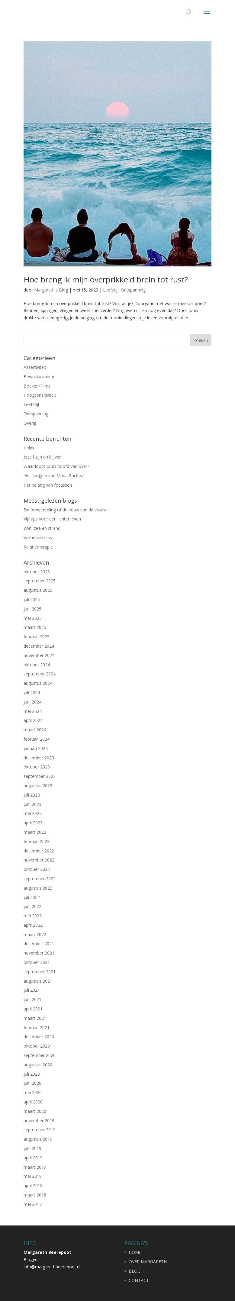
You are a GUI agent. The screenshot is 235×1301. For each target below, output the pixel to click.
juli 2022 (32, 897)
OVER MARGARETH (148, 1261)
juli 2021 (32, 990)
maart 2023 (35, 832)
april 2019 (33, 1158)
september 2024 (40, 674)
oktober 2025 (37, 572)
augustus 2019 (38, 1139)
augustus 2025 (38, 590)
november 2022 (39, 860)
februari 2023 (37, 841)
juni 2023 (32, 804)
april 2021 (33, 1009)
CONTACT (139, 1280)
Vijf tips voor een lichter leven (52, 519)
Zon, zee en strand (42, 528)
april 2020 (33, 1102)
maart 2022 (35, 934)
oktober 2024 (37, 665)
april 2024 (33, 720)
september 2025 (40, 581)
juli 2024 (32, 692)
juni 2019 (32, 1148)
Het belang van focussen (48, 485)
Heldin (30, 448)
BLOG (134, 1271)
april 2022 (33, 925)
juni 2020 (32, 1083)
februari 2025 (37, 636)
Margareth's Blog (51, 290)
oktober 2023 (37, 767)
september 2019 (40, 1129)
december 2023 (39, 758)
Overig (30, 423)
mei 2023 (33, 813)
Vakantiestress (38, 537)
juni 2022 (32, 906)
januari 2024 (36, 748)
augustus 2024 (38, 683)
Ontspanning (133, 290)
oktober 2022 (37, 869)
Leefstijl (110, 290)
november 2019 (39, 1120)
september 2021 (40, 971)
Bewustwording (39, 376)
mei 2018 (33, 1176)
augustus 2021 (38, 981)
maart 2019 (35, 1167)
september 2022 (40, 878)
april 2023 (33, 823)
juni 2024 (32, 702)
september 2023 (40, 776)
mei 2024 (33, 711)
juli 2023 (32, 795)
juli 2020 (32, 1074)
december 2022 (39, 851)
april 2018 (33, 1185)
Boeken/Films (37, 386)
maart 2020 (35, 1111)
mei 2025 (33, 618)
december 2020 (39, 1036)
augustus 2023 (38, 785)
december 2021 (39, 943)
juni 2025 (32, 609)
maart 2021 (35, 1018)
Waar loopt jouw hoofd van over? (56, 466)
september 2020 (40, 1055)
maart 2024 (35, 730)
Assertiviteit (35, 367)
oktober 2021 (37, 962)
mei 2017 (33, 1204)
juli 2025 (32, 599)
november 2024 (39, 655)
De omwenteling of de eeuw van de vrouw (65, 510)
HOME (135, 1252)
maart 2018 (35, 1195)
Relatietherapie (38, 547)
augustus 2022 (38, 888)
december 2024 (39, 646)
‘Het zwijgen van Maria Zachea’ (54, 475)
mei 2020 (33, 1092)
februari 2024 (37, 739)
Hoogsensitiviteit (40, 395)
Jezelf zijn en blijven (43, 457)
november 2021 (39, 953)
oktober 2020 (37, 1046)
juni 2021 (32, 999)
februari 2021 (37, 1027)
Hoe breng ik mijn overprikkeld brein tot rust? (106, 279)
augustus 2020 (38, 1065)
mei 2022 (33, 916)
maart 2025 (35, 627)
